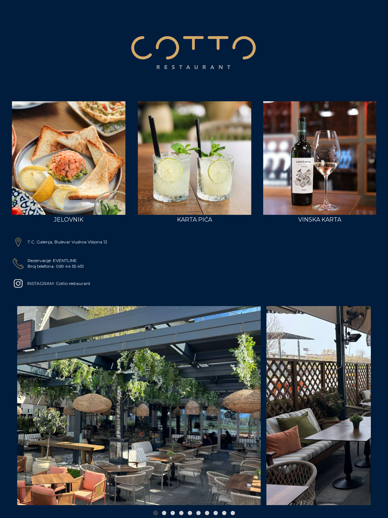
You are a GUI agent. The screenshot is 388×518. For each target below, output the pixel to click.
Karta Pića (194, 162)
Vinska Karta (320, 162)
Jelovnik (68, 162)
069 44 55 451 (70, 266)
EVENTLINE (65, 260)
